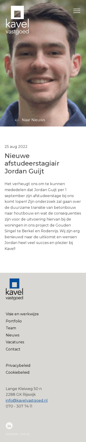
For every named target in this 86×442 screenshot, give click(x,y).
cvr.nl (25, 434)
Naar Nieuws (33, 120)
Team (11, 328)
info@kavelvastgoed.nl (27, 400)
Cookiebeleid (18, 372)
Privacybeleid (18, 365)
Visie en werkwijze (22, 314)
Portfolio (14, 321)
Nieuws (12, 335)
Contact (13, 349)
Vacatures (15, 342)
